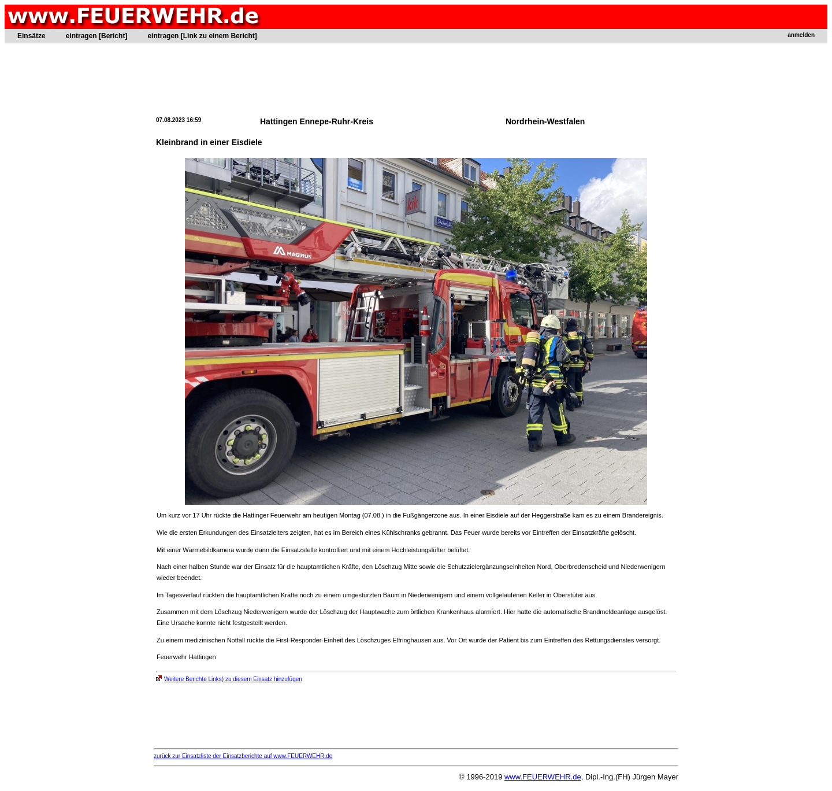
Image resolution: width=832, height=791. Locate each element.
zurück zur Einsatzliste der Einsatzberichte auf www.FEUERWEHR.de (243, 756)
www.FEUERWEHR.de (542, 776)
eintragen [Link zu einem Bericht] (202, 36)
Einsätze (31, 36)
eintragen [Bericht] (97, 36)
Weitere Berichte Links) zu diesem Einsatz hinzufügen (229, 679)
